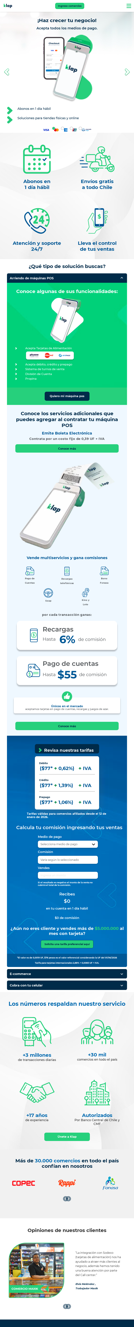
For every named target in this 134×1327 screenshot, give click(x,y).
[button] (6, 72)
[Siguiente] (68, 1198)
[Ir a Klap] (8, 5)
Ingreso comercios (69, 5)
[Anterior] (65, 1198)
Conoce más (67, 448)
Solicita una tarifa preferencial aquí (67, 944)
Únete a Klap (67, 1136)
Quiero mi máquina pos (67, 396)
